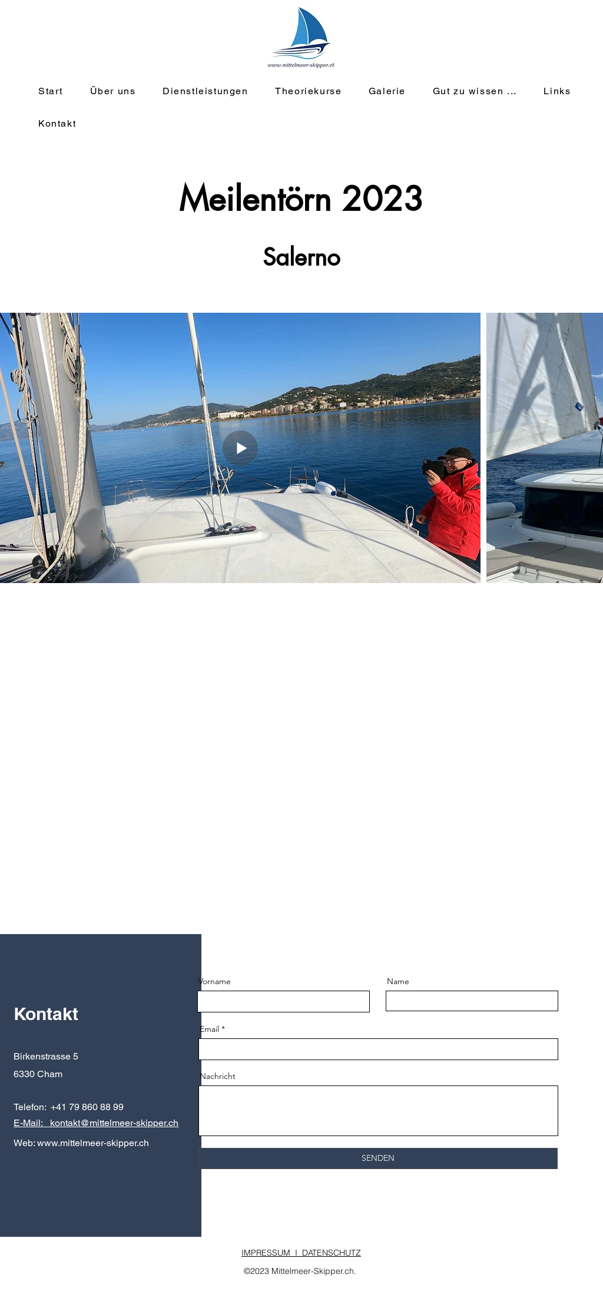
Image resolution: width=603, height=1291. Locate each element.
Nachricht (218, 1076)
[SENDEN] (378, 1158)
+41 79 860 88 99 (87, 1107)
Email (209, 1029)
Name (398, 981)
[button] (207, 91)
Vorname (214, 981)
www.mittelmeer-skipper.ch (93, 1142)
